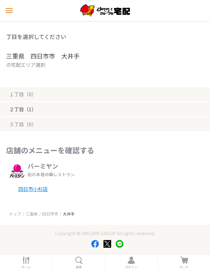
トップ (15, 214)
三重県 (32, 214)
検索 (79, 267)
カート (184, 267)
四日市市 (50, 214)
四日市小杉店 (33, 189)
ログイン (131, 267)
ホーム (26, 267)
